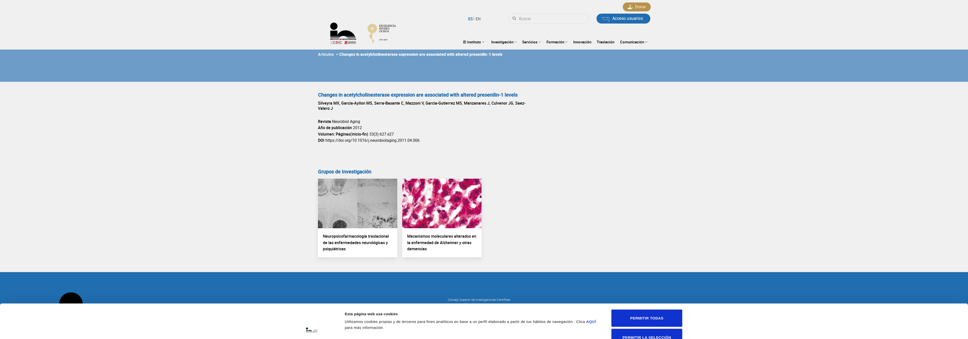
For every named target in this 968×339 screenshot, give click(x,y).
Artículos (326, 54)
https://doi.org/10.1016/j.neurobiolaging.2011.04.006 (372, 140)
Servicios (531, 41)
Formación (557, 41)
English (477, 19)
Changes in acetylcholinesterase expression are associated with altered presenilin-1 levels (420, 54)
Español (471, 19)
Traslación (605, 41)
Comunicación (633, 41)
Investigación (504, 41)
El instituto (473, 41)
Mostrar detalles (543, 311)
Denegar (646, 324)
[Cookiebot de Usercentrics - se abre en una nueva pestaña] (312, 329)
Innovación (582, 41)
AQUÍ (591, 289)
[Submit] (514, 18)
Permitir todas (646, 286)
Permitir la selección (647, 305)
